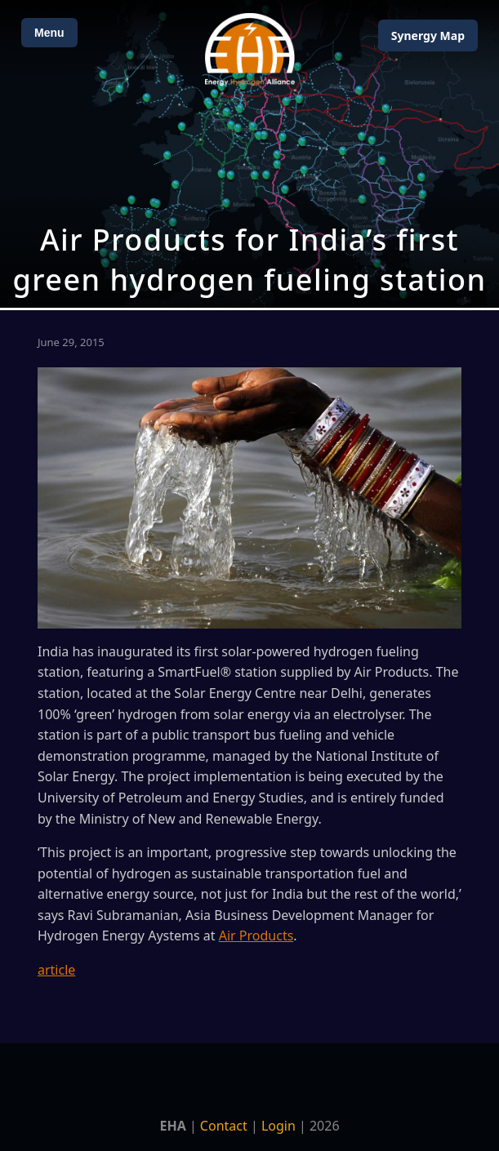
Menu (49, 32)
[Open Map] (249, 154)
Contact (223, 1126)
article (56, 970)
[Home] (250, 49)
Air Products (256, 935)
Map (428, 35)
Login (278, 1126)
